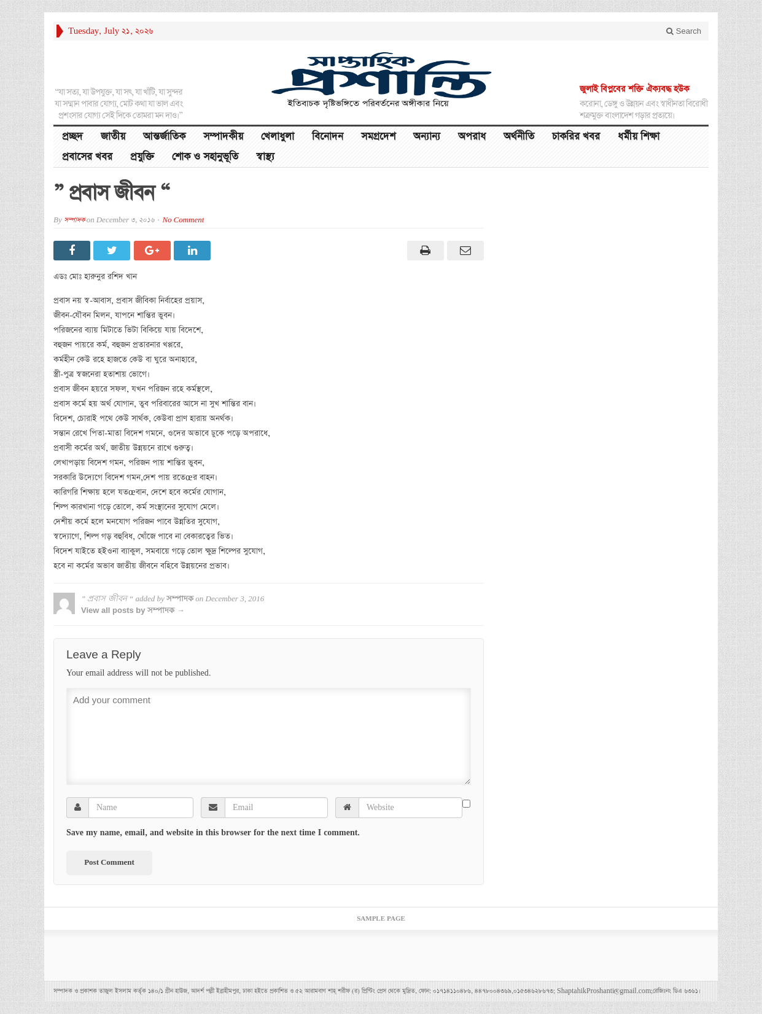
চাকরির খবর (576, 137)
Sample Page (381, 918)
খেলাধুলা (277, 137)
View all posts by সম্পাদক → (133, 610)
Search (683, 31)
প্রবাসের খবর (87, 157)
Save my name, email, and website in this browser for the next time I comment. (213, 833)
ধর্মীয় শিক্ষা (638, 137)
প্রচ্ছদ (72, 137)
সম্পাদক (74, 220)
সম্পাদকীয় (223, 137)
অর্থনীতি (518, 137)
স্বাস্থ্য (265, 157)
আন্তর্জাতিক (164, 137)
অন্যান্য (426, 137)
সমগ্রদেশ (378, 137)
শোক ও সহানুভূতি (205, 157)
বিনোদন (327, 137)
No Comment (183, 220)
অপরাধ (472, 137)
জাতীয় (113, 137)
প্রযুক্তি (142, 157)
